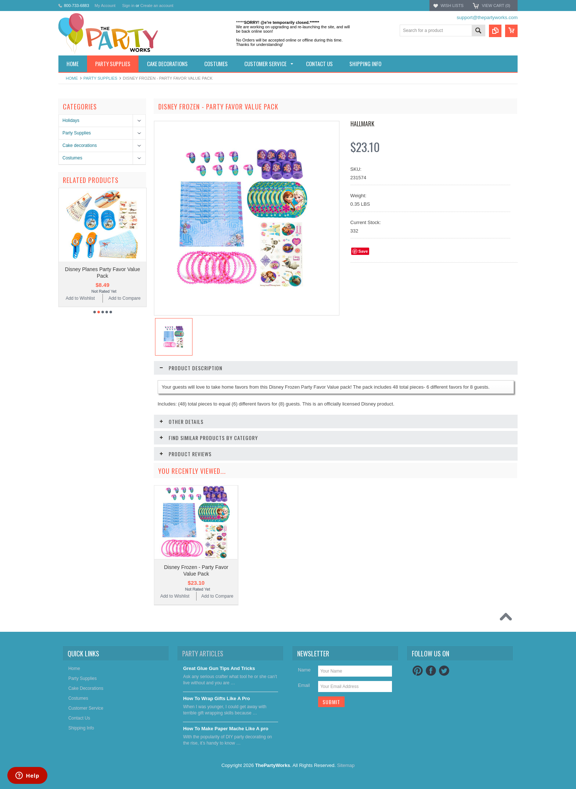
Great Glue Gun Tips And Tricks (219, 668)
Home (72, 78)
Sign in (128, 5)
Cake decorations (79, 145)
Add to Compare (124, 298)
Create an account (156, 5)
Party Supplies (100, 78)
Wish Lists (451, 5)
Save (363, 251)
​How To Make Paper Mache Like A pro (225, 728)
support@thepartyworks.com (487, 17)
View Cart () (496, 5)
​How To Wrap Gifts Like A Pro (216, 698)
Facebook (431, 671)
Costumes (72, 158)
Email (304, 685)
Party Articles (202, 653)
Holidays (70, 120)
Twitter (444, 671)
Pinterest (418, 671)
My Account (105, 5)
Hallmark (362, 123)
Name (304, 670)
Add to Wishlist (80, 298)
